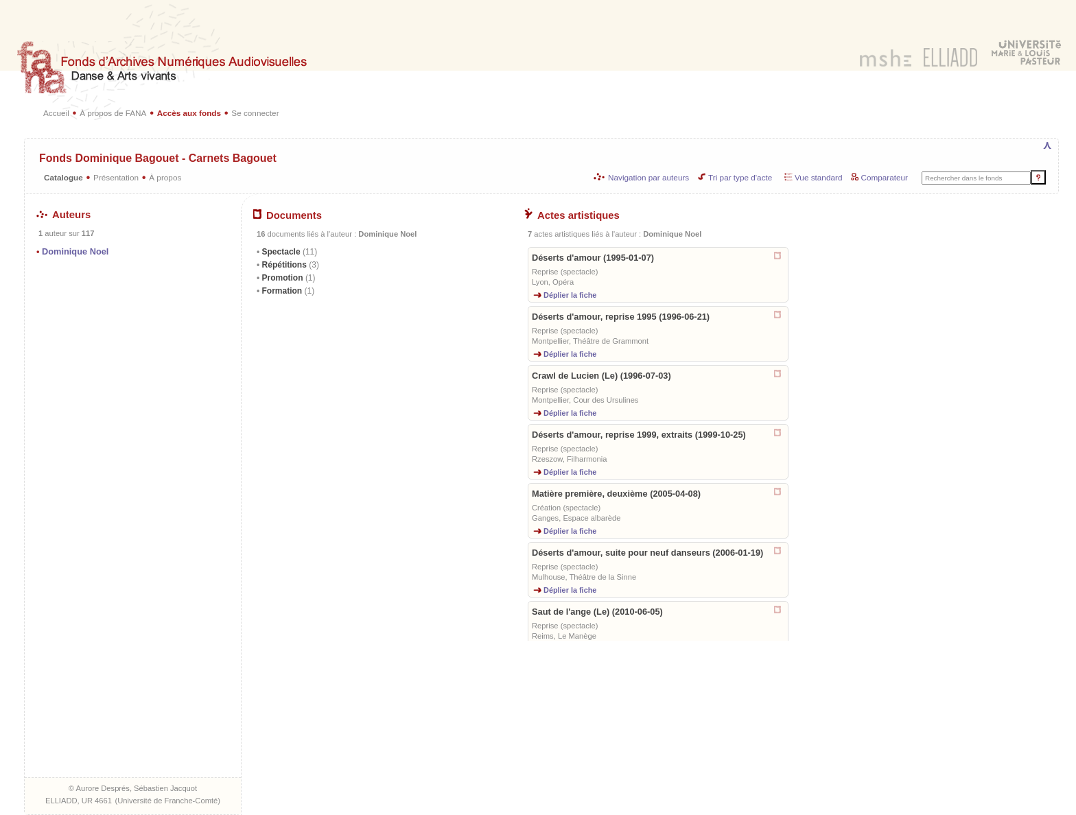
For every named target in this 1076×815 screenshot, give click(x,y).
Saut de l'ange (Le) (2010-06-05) (597, 611)
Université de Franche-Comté (167, 800)
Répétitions (289, 265)
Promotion (287, 278)
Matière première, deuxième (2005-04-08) (616, 493)
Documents (287, 215)
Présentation (116, 177)
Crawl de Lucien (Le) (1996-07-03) (601, 375)
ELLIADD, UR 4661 (78, 800)
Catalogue (63, 177)
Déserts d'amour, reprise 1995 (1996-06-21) (621, 316)
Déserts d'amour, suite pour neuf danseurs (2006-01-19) (647, 552)
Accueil (56, 112)
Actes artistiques (572, 215)
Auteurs (63, 214)
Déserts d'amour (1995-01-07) (593, 257)
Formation (286, 291)
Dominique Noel (75, 251)
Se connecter (255, 112)
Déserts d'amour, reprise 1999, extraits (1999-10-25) (639, 434)
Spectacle (288, 252)
